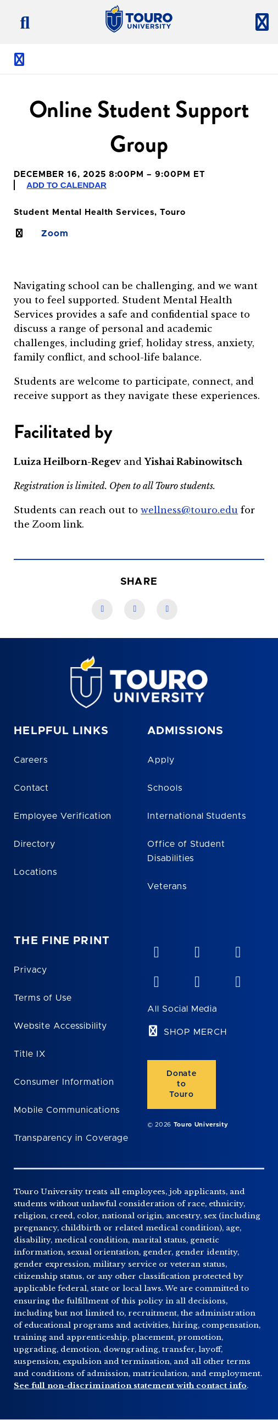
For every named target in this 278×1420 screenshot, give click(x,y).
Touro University (201, 1125)
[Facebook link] (102, 609)
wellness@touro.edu (189, 509)
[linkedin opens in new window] (237, 949)
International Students (196, 816)
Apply (161, 760)
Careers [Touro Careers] (31, 760)
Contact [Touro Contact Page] (31, 788)
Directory (34, 844)
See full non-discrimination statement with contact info (130, 1385)
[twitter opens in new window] (196, 979)
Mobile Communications (67, 1110)
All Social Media (182, 1009)
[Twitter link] (167, 609)
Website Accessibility (60, 1026)
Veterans (167, 886)
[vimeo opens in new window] (156, 949)
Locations (35, 872)
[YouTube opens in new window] (196, 949)
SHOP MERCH (195, 1032)
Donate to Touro (181, 1084)
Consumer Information (64, 1082)
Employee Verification (63, 816)
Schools (164, 788)
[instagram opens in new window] (237, 979)
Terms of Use (43, 998)
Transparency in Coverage (71, 1138)
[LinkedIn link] (134, 609)
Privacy (30, 970)
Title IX (30, 1054)
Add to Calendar (66, 185)
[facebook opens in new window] (156, 979)
